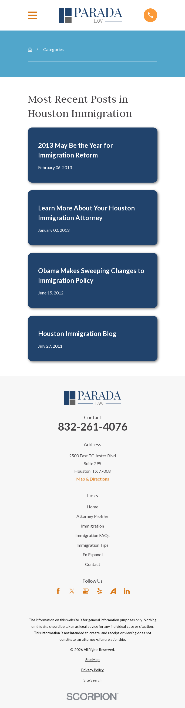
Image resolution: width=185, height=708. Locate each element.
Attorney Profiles (92, 516)
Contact (92, 564)
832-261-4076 (92, 426)
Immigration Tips (92, 545)
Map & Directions (92, 478)
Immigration (92, 525)
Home (92, 506)
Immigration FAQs (92, 535)
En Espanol (93, 554)
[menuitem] (92, 660)
